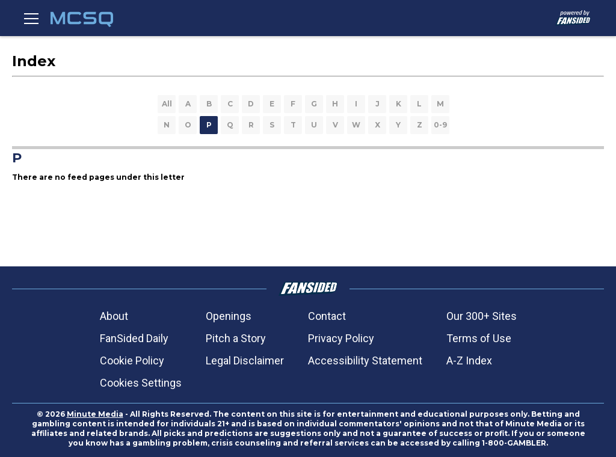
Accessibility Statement (365, 360)
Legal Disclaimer (245, 360)
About (114, 316)
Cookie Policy (132, 360)
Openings (228, 316)
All (167, 103)
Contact (327, 316)
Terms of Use (478, 338)
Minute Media (95, 414)
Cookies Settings (141, 382)
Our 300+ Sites (481, 316)
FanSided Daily (134, 338)
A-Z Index (469, 360)
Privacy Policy (341, 338)
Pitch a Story (236, 338)
